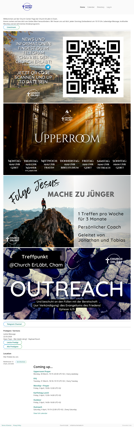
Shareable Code (126, 425)
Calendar (91, 7)
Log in (109, 7)
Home (82, 7)
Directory (100, 7)
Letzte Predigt (12, 342)
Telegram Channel (14, 324)
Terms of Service (6, 425)
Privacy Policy (17, 425)
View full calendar (40, 413)
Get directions (21, 362)
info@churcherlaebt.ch (76, 425)
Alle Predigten (12, 346)
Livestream (11, 27)
